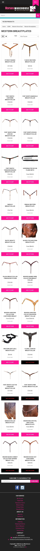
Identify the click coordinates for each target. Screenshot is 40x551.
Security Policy (20, 509)
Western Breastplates (30, 26)
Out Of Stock (30, 362)
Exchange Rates (20, 528)
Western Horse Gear (17, 26)
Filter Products (8, 21)
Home (4, 26)
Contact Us (20, 516)
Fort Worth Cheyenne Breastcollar (10, 97)
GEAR (8, 26)
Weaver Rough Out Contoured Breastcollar (30, 458)
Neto (26, 547)
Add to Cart (10, 73)
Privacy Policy (20, 507)
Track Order (20, 500)
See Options (30, 182)
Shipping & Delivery (20, 524)
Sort (16, 35)
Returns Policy (20, 505)
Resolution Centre (20, 502)
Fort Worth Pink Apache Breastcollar (10, 134)
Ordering (20, 521)
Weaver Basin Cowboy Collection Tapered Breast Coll (10, 458)
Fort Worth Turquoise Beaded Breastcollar (10, 170)
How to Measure (20, 526)
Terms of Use (20, 530)
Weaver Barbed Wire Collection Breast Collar (30, 278)
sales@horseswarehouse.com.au (20, 537)
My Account (20, 498)
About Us (20, 514)
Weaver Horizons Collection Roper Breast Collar (30, 314)
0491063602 (20, 535)
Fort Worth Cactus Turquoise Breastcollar (10, 386)
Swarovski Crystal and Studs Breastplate (30, 422)
